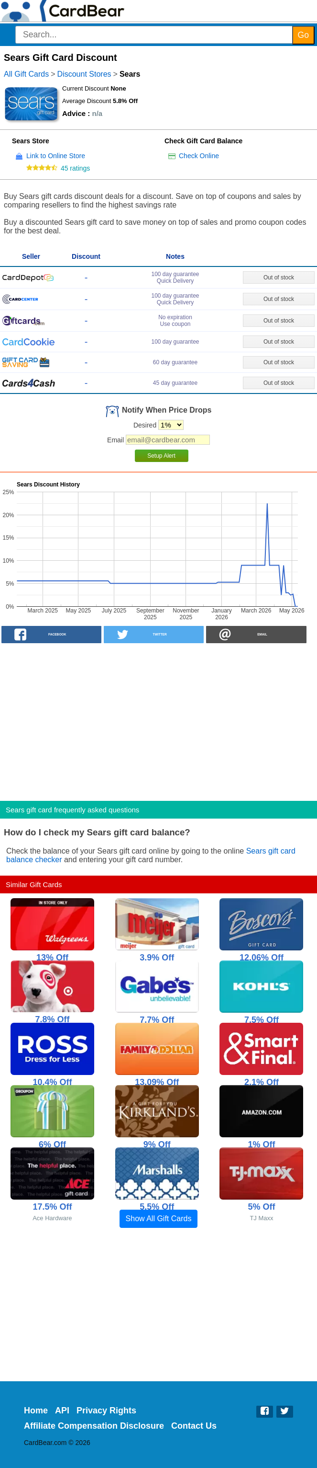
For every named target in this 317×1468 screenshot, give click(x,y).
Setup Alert (161, 455)
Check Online (199, 156)
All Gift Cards (26, 74)
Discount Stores (84, 74)
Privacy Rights (106, 1410)
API (62, 1410)
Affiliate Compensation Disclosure (94, 1426)
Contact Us (194, 1426)
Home (36, 1410)
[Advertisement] (158, 719)
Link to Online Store (55, 156)
